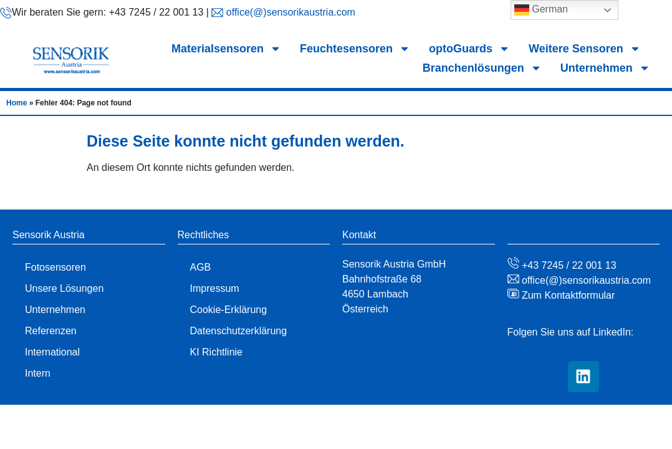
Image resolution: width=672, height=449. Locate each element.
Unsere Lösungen (64, 288)
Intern (37, 373)
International (52, 352)
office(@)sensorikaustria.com (289, 12)
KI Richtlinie (216, 352)
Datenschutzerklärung (238, 331)
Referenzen (51, 331)
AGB (200, 267)
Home (16, 103)
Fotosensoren (55, 267)
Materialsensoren (226, 49)
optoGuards (469, 49)
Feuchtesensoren (355, 49)
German (541, 9)
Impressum (214, 288)
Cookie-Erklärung (228, 309)
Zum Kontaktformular (567, 295)
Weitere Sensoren (585, 49)
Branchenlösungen (482, 68)
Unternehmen (605, 68)
